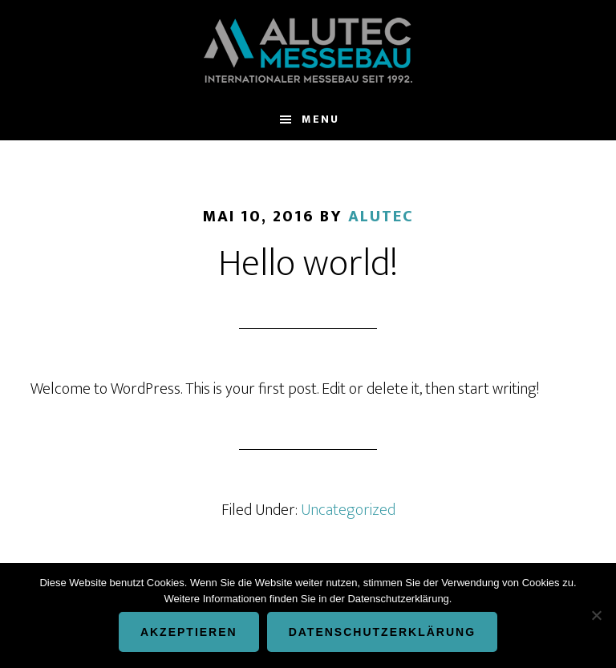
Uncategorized (348, 510)
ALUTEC (307, 49)
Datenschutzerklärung (382, 631)
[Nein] (596, 615)
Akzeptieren (188, 631)
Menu (320, 119)
